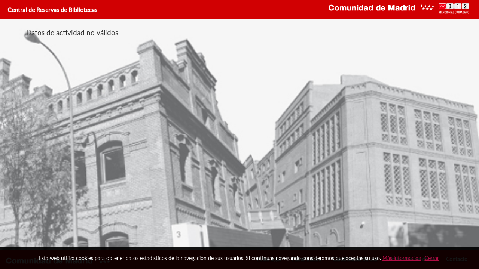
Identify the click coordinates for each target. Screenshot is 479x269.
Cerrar (432, 258)
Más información (401, 258)
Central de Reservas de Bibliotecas (51, 9)
